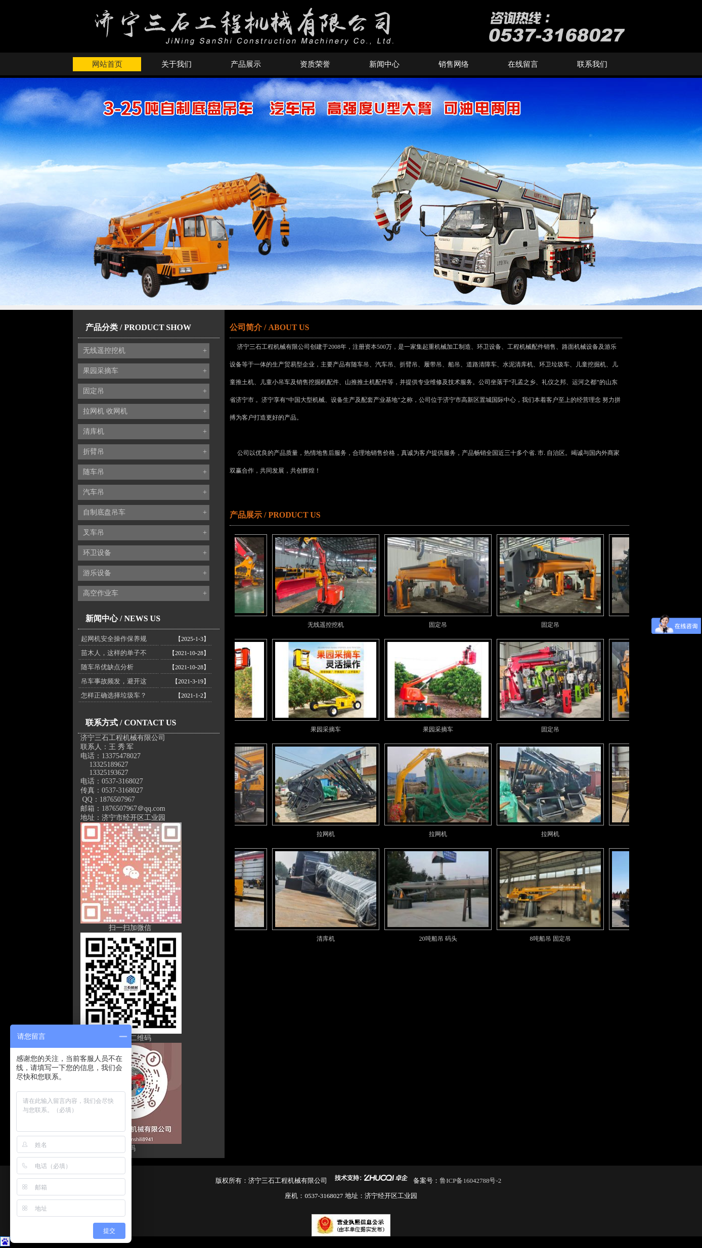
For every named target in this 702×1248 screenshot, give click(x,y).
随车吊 (145, 472)
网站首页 (107, 64)
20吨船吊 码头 (448, 938)
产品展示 (246, 64)
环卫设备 (145, 553)
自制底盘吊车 (145, 512)
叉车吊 (145, 532)
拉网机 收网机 (145, 411)
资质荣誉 (315, 64)
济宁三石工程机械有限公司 (122, 738)
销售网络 (453, 64)
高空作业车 (145, 593)
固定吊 (145, 391)
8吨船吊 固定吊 (560, 938)
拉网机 (336, 834)
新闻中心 (384, 64)
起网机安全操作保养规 (114, 638)
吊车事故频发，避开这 (114, 681)
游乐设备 (145, 573)
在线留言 (523, 64)
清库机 (145, 431)
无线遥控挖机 (145, 350)
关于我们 (176, 64)
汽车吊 (145, 492)
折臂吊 (145, 451)
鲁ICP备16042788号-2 (470, 1180)
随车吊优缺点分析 (107, 667)
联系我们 (592, 64)
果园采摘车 (145, 371)
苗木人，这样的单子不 (114, 653)
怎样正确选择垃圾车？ (114, 695)
